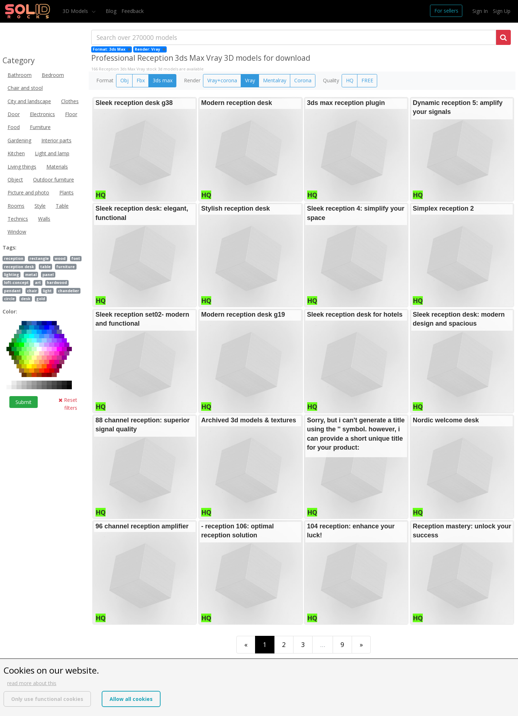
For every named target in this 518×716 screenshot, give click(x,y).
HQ (349, 80)
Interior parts (56, 140)
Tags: (10, 247)
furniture (65, 266)
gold (40, 298)
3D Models (76, 11)
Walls (44, 218)
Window (17, 231)
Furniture (40, 127)
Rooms (16, 205)
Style (40, 205)
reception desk (19, 266)
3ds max (162, 80)
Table (62, 205)
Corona (302, 80)
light (47, 290)
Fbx (141, 80)
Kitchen (16, 153)
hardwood (57, 282)
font (75, 258)
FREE (367, 80)
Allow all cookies (131, 699)
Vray (250, 80)
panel (48, 274)
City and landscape (29, 101)
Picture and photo (28, 192)
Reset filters (68, 403)
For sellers (446, 10)
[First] (245, 644)
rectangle (39, 258)
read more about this (31, 683)
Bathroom (20, 75)
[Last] (361, 644)
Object (15, 179)
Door (14, 114)
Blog (111, 11)
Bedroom (53, 75)
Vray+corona (222, 80)
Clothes (70, 101)
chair (32, 290)
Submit (23, 402)
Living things (22, 166)
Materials (57, 166)
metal (31, 274)
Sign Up (501, 11)
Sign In (480, 11)
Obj (124, 80)
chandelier (68, 290)
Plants (66, 192)
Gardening (19, 140)
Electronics (42, 114)
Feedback (132, 11)
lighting (11, 274)
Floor (71, 114)
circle (9, 298)
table (45, 266)
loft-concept (16, 282)
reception (13, 258)
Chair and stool (25, 87)
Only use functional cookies (47, 699)
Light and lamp (52, 153)
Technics (18, 218)
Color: (10, 311)
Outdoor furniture (53, 179)
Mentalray (274, 80)
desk (26, 298)
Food (14, 127)
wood (60, 258)
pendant (12, 290)
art (38, 282)
